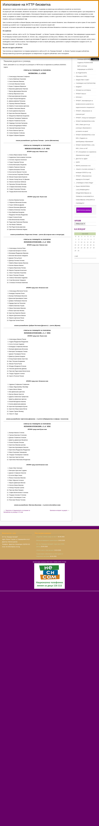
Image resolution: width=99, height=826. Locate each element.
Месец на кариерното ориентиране (47, 540)
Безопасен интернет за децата (58, 510)
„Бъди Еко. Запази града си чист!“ (46, 536)
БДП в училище (82, 66)
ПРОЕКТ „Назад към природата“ (86, 117)
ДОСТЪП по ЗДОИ (81, 158)
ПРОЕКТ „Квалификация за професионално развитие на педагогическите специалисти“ (85, 104)
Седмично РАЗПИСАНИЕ (85, 62)
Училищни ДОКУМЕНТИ (84, 59)
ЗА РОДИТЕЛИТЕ (81, 73)
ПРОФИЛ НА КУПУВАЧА (83, 90)
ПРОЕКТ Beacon (81, 93)
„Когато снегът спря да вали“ (45, 550)
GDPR (78, 162)
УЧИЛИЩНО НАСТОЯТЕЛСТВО (86, 83)
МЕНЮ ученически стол (83, 165)
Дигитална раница (84, 210)
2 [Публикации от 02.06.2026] (78, 239)
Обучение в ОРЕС (81, 76)
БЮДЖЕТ (79, 86)
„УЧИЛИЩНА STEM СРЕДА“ (84, 183)
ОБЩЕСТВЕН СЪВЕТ (82, 80)
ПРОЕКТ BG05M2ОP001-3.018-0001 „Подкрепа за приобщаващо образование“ (85, 138)
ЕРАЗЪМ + (79, 97)
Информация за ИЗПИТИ (85, 69)
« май (76, 256)
